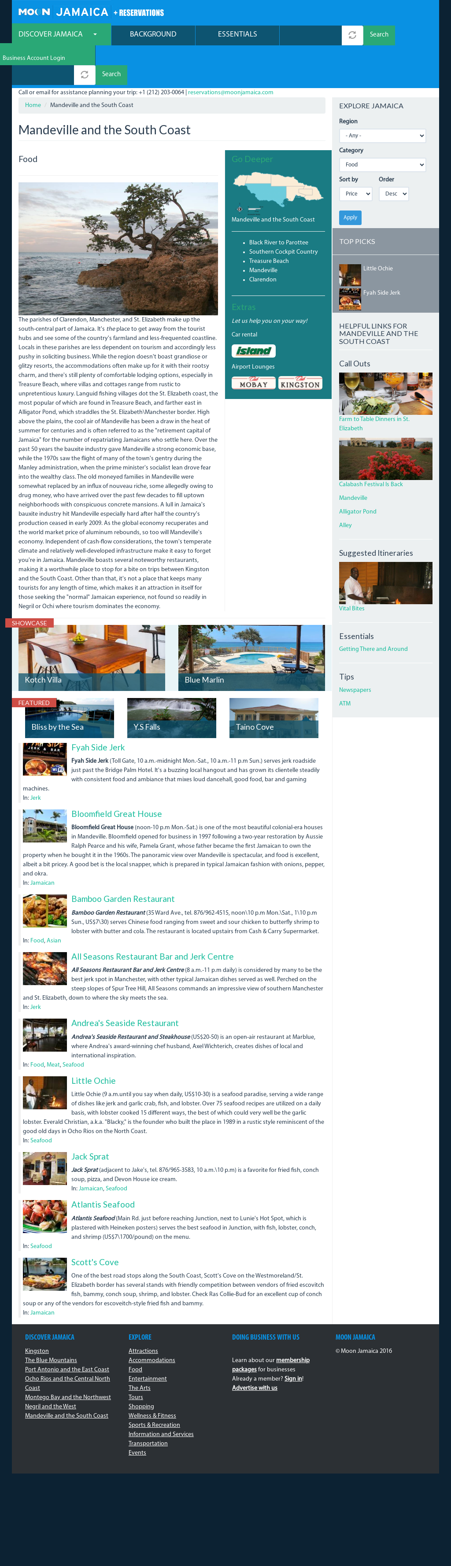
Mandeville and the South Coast (273, 181)
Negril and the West (50, 1368)
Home (33, 66)
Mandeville (263, 232)
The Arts (140, 1349)
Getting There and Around (373, 611)
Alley (345, 487)
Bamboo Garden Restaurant (123, 860)
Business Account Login (401, 13)
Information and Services (161, 1395)
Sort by (348, 141)
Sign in (293, 1340)
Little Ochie (93, 1042)
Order (386, 141)
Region (348, 83)
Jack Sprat (90, 1117)
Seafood (73, 1026)
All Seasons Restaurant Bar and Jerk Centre (152, 917)
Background (153, 35)
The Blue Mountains (51, 1322)
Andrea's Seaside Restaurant (125, 984)
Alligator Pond (358, 473)
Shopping (141, 1368)
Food (37, 902)
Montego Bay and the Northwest (68, 1358)
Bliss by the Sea (57, 688)
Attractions (143, 1312)
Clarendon (263, 241)
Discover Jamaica (57, 35)
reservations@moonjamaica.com (231, 54)
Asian (54, 902)
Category (351, 112)
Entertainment (148, 1340)
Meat (53, 1026)
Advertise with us (254, 1349)
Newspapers (355, 652)
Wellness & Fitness (152, 1377)
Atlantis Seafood (103, 1166)
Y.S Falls (146, 688)
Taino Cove (255, 688)
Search (379, 36)
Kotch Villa (43, 641)
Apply (350, 179)
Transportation (148, 1405)
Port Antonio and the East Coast (67, 1331)
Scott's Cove (95, 1223)
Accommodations (152, 1322)
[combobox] (311, 36)
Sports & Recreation (154, 1386)
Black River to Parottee (278, 204)
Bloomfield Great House (116, 775)
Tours (136, 1358)
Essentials (237, 35)
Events (137, 1414)
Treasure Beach (269, 222)
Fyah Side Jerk (98, 708)
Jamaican (42, 845)
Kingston (37, 1312)
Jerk (35, 759)
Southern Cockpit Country (283, 213)
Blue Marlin (204, 641)
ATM (345, 665)
